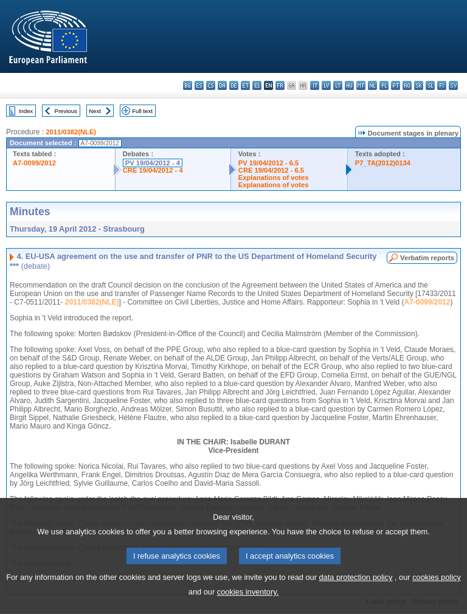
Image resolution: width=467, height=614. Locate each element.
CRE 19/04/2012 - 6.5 (271, 170)
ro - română (407, 85)
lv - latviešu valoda (326, 85)
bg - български (187, 85)
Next (95, 111)
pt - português (395, 85)
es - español (199, 85)
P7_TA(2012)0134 (382, 163)
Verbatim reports (427, 257)
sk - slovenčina (418, 85)
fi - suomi (441, 85)
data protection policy (355, 593)
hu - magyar (349, 85)
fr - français (280, 85)
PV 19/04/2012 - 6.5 (268, 163)
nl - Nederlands (372, 85)
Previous (66, 111)
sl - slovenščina (430, 85)
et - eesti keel (245, 85)
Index (26, 111)
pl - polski (384, 85)
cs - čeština (210, 85)
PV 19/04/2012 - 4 (152, 163)
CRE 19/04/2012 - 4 (153, 170)
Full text (142, 111)
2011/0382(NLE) (71, 132)
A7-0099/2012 (34, 163)
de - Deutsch (233, 85)
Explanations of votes (273, 177)
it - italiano (314, 85)
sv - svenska (453, 85)
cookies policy (436, 593)
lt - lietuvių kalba (337, 85)
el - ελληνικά (256, 85)
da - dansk (222, 85)
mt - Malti (360, 85)
